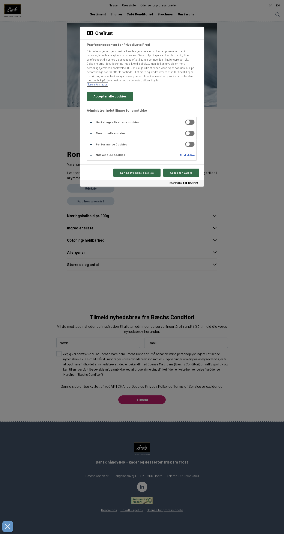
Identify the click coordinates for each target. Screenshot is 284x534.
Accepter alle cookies (110, 96)
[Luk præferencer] (6, 526)
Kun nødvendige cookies (137, 172)
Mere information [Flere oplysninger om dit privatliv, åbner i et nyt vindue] (97, 84)
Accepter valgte (181, 172)
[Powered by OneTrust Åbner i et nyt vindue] (185, 184)
